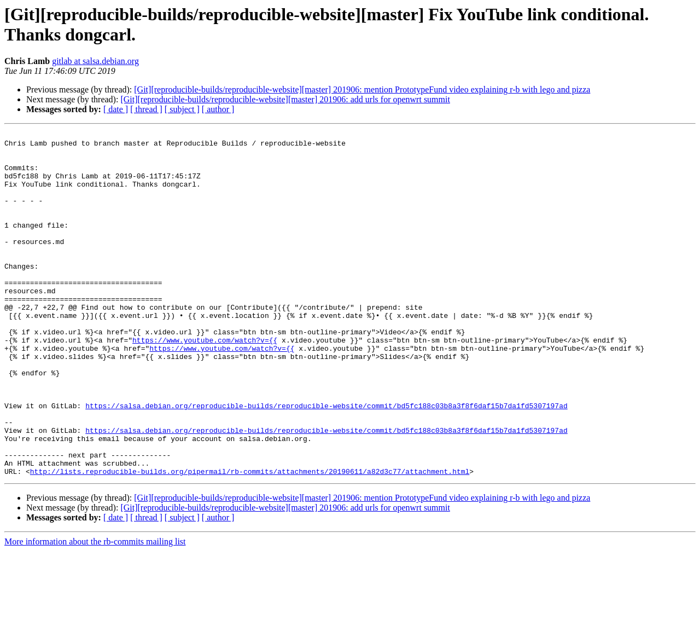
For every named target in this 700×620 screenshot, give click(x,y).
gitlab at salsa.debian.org (95, 61)
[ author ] (218, 109)
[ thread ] (146, 109)
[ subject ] (182, 109)
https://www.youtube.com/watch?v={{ (204, 382)
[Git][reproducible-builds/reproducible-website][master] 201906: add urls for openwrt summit (285, 99)
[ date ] (115, 109)
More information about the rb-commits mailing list (95, 610)
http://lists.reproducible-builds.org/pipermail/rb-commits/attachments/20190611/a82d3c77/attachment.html (249, 540)
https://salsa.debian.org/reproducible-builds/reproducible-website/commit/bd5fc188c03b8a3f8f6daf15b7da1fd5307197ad (326, 461)
